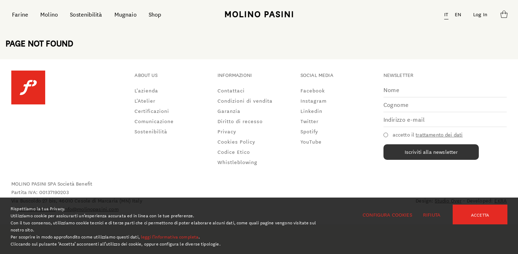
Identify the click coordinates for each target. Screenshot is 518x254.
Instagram (313, 100)
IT (446, 14)
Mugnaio (125, 14)
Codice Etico (234, 152)
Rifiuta (431, 214)
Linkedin (311, 111)
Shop (155, 14)
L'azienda (146, 90)
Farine (20, 14)
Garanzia (229, 111)
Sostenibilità (86, 14)
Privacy (227, 131)
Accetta (480, 214)
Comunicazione (154, 121)
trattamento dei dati (439, 134)
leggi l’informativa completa (169, 236)
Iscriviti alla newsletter (431, 152)
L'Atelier (145, 100)
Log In (480, 14)
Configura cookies (387, 214)
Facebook (312, 90)
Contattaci (231, 90)
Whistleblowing (237, 162)
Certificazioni (152, 111)
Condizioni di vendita (245, 100)
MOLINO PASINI (259, 14)
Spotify (309, 131)
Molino (49, 14)
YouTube (311, 141)
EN (458, 14)
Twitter (309, 121)
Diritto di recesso (240, 121)
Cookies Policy (236, 141)
